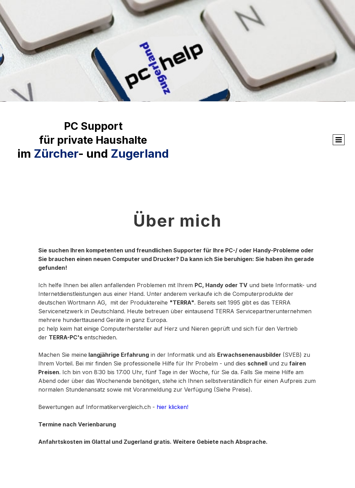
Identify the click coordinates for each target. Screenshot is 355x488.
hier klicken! (172, 406)
